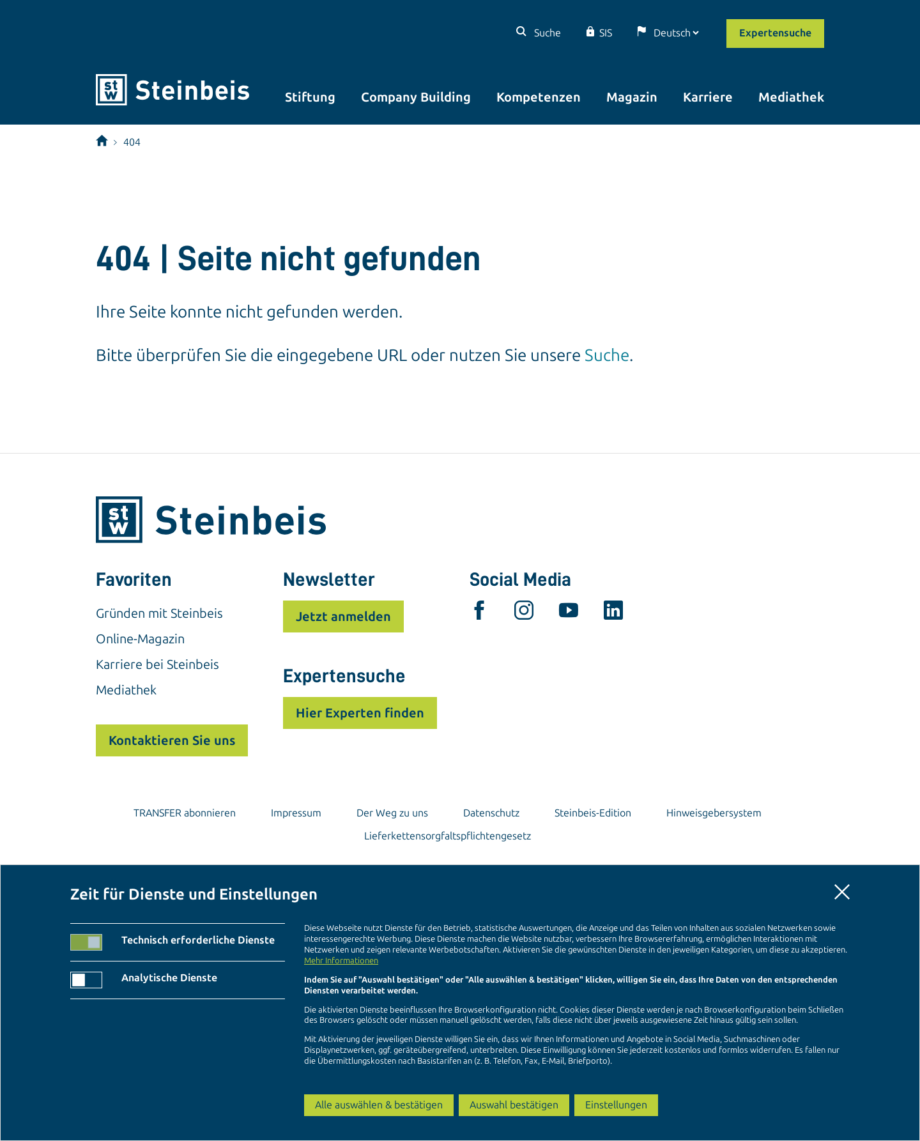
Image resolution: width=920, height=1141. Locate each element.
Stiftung (310, 97)
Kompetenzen (538, 97)
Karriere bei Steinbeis (157, 664)
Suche (546, 33)
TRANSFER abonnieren (185, 813)
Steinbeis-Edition (593, 813)
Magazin (631, 97)
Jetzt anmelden (343, 616)
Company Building (416, 97)
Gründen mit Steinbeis (159, 613)
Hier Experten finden (360, 713)
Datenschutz (491, 813)
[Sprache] (676, 33)
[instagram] (523, 613)
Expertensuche (775, 33)
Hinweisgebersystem (714, 813)
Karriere (708, 97)
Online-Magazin (140, 639)
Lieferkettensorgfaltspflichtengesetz (447, 836)
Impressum (296, 813)
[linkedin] (613, 613)
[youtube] (568, 613)
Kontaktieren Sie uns (172, 740)
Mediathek (791, 97)
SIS (605, 33)
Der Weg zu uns (392, 813)
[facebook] (479, 613)
